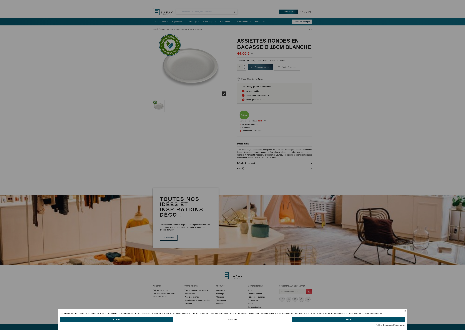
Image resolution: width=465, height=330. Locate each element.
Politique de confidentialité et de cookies (390, 325)
